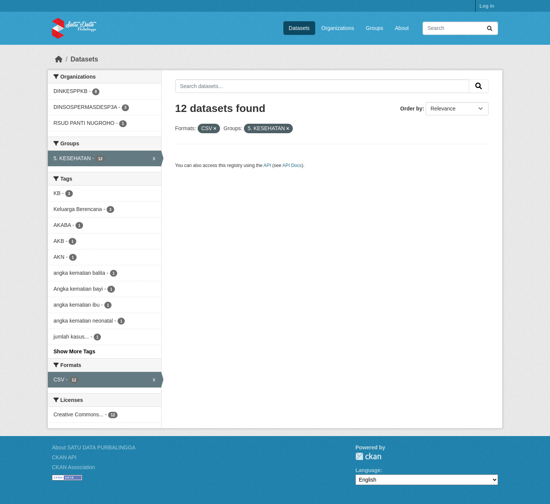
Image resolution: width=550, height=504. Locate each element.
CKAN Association (73, 467)
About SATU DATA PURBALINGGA (93, 447)
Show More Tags (74, 351)
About (402, 28)
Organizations (337, 28)
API (267, 165)
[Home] (59, 59)
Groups (374, 28)
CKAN (368, 456)
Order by (411, 109)
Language (367, 470)
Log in (486, 6)
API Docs (292, 165)
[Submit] (489, 28)
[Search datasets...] (460, 28)
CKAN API (64, 457)
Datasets (299, 28)
